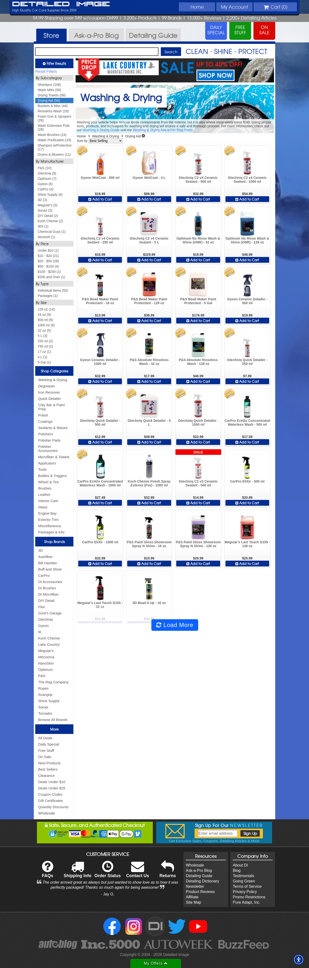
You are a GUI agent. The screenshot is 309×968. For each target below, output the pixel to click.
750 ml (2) (45, 346)
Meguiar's (46, 651)
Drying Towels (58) (52, 95)
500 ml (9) (45, 320)
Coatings (45, 421)
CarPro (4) (45, 189)
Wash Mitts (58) (49, 90)
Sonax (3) (45, 210)
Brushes (44, 488)
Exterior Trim (48, 520)
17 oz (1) (44, 352)
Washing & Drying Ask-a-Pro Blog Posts (163, 130)
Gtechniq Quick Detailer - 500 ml (100, 422)
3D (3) (42, 200)
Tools (42, 469)
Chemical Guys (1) (52, 232)
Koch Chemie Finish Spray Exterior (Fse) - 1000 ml (149, 483)
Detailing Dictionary (202, 881)
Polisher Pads (49, 440)
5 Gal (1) (44, 362)
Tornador (45, 713)
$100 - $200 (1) (49, 272)
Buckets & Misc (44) (53, 106)
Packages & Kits (51, 532)
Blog (236, 870)
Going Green (244, 881)
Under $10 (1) (48, 250)
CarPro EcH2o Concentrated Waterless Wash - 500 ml (247, 422)
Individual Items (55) (53, 290)
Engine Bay (47, 513)
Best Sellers (47, 769)
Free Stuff (46, 750)
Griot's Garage (50, 613)
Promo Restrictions (249, 897)
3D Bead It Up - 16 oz (149, 603)
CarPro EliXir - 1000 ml (100, 542)
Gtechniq (45, 619)
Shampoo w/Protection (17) (55, 147)
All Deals (45, 738)
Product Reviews (200, 892)
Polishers (45, 434)
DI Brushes (47, 588)
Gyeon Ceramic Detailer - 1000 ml (100, 362)
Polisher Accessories (48, 448)
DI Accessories (50, 582)
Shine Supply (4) (50, 194)
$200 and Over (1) (51, 277)
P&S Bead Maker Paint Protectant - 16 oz (100, 301)
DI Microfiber (48, 594)
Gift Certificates (50, 801)
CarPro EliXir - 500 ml (247, 481)
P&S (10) (44, 168)
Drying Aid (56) (49, 100)
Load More (174, 625)
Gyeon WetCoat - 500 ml (100, 178)
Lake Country (49, 644)
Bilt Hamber (47, 563)
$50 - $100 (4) (48, 266)
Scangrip (45, 694)
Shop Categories (54, 371)
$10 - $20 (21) (48, 256)
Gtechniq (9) (47, 173)
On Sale (44, 757)
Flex (41, 607)
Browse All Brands (53, 720)
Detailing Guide (199, 876)
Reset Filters (46, 71)
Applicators (47, 463)
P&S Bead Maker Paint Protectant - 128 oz (149, 301)
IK (40, 632)
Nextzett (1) (46, 237)
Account (234, 6)
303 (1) (43, 226)
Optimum (45, 669)
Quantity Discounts (53, 807)
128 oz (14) (46, 309)
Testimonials (243, 876)
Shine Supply (48, 701)
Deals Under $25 (51, 788)
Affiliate (192, 897)
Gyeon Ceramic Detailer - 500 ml (247, 301)
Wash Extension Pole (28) (54, 127)
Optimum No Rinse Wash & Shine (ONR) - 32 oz (198, 240)
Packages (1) (47, 296)
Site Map (193, 902)
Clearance (46, 775)
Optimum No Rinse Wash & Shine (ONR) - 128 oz (247, 240)
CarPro (44, 575)
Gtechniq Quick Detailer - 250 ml (247, 362)
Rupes (43, 688)
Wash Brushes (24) (52, 135)
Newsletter (195, 886)
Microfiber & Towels (54, 457)
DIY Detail (46, 600)
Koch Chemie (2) (50, 221)
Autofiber (45, 557)
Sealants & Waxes (53, 428)
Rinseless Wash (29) (53, 111)
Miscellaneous (49, 526)
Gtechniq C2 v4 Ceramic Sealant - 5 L (149, 240)
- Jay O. (107, 894)
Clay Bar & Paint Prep (51, 407)
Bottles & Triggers (52, 476)
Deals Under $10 (51, 782)
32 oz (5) (44, 330)
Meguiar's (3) (47, 205)
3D (40, 550)
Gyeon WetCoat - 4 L (149, 178)
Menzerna (46, 657)
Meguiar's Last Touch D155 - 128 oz (247, 544)
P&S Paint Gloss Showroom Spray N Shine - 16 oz (149, 544)
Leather (44, 494)
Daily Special (48, 744)
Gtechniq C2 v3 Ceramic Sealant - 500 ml (198, 483)
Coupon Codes (50, 794)
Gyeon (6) (45, 184)
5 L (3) (42, 336)
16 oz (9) (44, 314)
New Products (49, 763)
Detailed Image (61, 4)
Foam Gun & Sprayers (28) (54, 118)
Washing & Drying (52, 380)
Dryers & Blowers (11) (54, 154)
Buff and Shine (50, 569)
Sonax (43, 707)
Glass (42, 507)
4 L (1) (42, 357)
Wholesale (46, 813)
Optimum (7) (47, 179)
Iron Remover (49, 392)
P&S (41, 676)
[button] (298, 959)
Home (197, 6)
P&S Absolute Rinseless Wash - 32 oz (149, 362)
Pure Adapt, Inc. (246, 902)
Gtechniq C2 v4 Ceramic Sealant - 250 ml (100, 240)
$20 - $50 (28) (48, 261)
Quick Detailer (49, 399)
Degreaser (46, 386)
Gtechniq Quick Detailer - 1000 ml (198, 422)
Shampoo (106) (49, 85)
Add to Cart (100, 199)
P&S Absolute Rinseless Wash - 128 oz (198, 362)
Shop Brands (54, 541)
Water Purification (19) (54, 140)
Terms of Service (247, 886)
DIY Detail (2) (48, 216)
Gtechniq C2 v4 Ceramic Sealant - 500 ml (198, 179)
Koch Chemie (49, 638)
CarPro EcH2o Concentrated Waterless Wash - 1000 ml (100, 483)
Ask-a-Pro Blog (199, 870)
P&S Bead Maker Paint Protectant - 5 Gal (198, 301)
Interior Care (48, 501)
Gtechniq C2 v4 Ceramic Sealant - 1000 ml (247, 179)
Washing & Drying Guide (101, 130)
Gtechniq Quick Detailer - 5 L (149, 422)
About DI (240, 865)
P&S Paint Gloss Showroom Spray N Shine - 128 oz (198, 544)
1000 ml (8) (46, 325)
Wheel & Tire (48, 482)
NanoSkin (46, 663)
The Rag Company (53, 682)
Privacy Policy (245, 892)
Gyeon (43, 626)
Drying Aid (133, 136)
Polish (43, 415)
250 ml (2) (45, 341)
